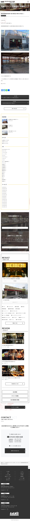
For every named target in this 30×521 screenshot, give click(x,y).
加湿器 (3, 164)
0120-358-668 (16, 437)
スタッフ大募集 (15, 396)
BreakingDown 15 (5, 149)
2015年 (3, 203)
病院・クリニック (22, 317)
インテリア (3, 152)
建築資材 (3, 170)
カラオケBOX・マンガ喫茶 (21, 313)
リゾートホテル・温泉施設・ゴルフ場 (8, 313)
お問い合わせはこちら (15, 450)
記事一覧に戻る (14, 108)
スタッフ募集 (8, 478)
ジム (2, 159)
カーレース (4, 153)
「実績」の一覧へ (15, 323)
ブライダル (15, 317)
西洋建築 (3, 179)
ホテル (4, 306)
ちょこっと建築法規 (5, 161)
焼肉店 (23, 306)
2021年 (3, 194)
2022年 (3, 193)
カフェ (3, 155)
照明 (3, 175)
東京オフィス (4, 143)
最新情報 (22, 476)
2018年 (3, 199)
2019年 (3, 197)
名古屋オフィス (4, 140)
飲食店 (3, 181)
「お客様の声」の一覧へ (15, 383)
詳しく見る (14, 227)
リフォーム (12, 319)
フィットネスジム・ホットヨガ (16, 315)
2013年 (3, 206)
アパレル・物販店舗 (6, 315)
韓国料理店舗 (11, 308)
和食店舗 (17, 306)
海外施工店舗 (5, 319)
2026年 (3, 187)
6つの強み (8, 471)
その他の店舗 (19, 319)
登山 (3, 176)
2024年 (3, 190)
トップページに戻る (15, 407)
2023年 (3, 191)
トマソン (3, 162)
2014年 (3, 205)
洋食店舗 (18, 308)
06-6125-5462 (18, 441)
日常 (3, 172)
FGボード (3, 150)
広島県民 (3, 167)
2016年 (3, 202)
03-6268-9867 (18, 440)
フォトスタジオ (10, 306)
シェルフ (3, 158)
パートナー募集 (22, 478)
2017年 (3, 200)
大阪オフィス (4, 141)
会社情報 (15, 392)
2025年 (3, 188)
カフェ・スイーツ (5, 310)
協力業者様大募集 (15, 400)
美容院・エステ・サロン (6, 317)
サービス (22, 471)
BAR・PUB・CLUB (14, 310)
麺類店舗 (4, 308)
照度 (3, 173)
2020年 (3, 196)
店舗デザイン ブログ (8, 476)
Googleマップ (3, 490)
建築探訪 (3, 169)
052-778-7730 (18, 439)
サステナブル (4, 156)
